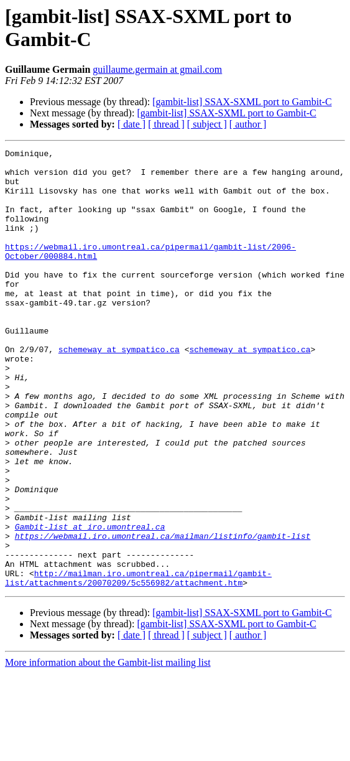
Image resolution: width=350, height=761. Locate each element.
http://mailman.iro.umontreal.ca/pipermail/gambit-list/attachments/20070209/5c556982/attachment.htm (138, 664)
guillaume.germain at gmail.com (157, 69)
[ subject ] (207, 124)
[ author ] (248, 124)
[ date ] (131, 124)
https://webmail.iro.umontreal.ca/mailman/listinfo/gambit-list (163, 614)
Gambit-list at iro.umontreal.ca (90, 603)
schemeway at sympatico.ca (119, 390)
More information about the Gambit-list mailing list (108, 750)
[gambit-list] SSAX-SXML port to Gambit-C (241, 101)
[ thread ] (166, 124)
